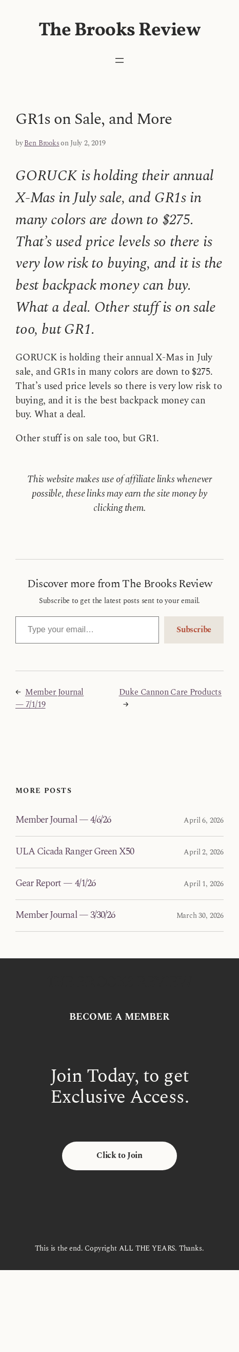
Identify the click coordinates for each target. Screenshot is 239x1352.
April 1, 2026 (204, 883)
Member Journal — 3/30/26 (65, 915)
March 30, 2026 (200, 915)
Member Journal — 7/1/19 (49, 698)
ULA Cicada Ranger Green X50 (74, 852)
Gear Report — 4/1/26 (55, 883)
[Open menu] (119, 60)
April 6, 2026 (204, 820)
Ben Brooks (41, 143)
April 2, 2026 (204, 852)
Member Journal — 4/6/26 (63, 820)
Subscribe (193, 630)
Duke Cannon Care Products (170, 692)
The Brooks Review (119, 30)
